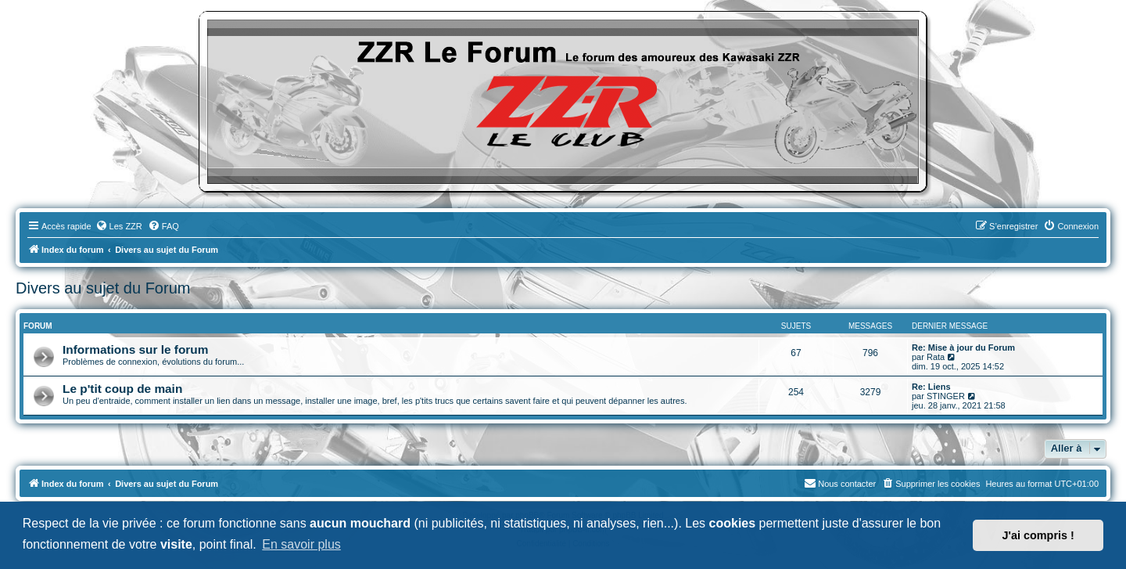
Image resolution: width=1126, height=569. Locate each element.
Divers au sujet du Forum (103, 288)
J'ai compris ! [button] (1038, 535)
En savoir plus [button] (301, 544)
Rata (936, 357)
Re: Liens (931, 386)
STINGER (946, 396)
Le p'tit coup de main (122, 388)
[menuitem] (118, 226)
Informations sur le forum (135, 349)
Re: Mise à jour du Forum (963, 347)
